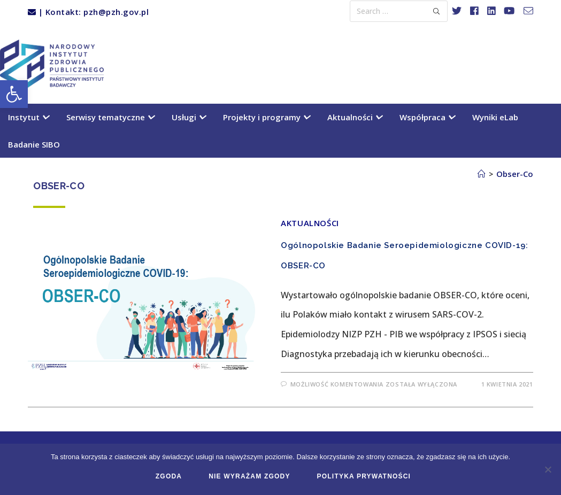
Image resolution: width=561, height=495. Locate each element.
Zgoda (169, 476)
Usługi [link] (188, 117)
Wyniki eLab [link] (495, 117)
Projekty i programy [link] (266, 117)
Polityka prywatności (364, 476)
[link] (14, 94)
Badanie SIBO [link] (34, 144)
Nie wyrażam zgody (249, 476)
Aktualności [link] (354, 117)
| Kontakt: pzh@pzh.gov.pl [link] (88, 11)
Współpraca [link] (427, 117)
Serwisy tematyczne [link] (110, 117)
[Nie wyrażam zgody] (547, 469)
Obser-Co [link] (514, 173)
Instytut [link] (28, 117)
